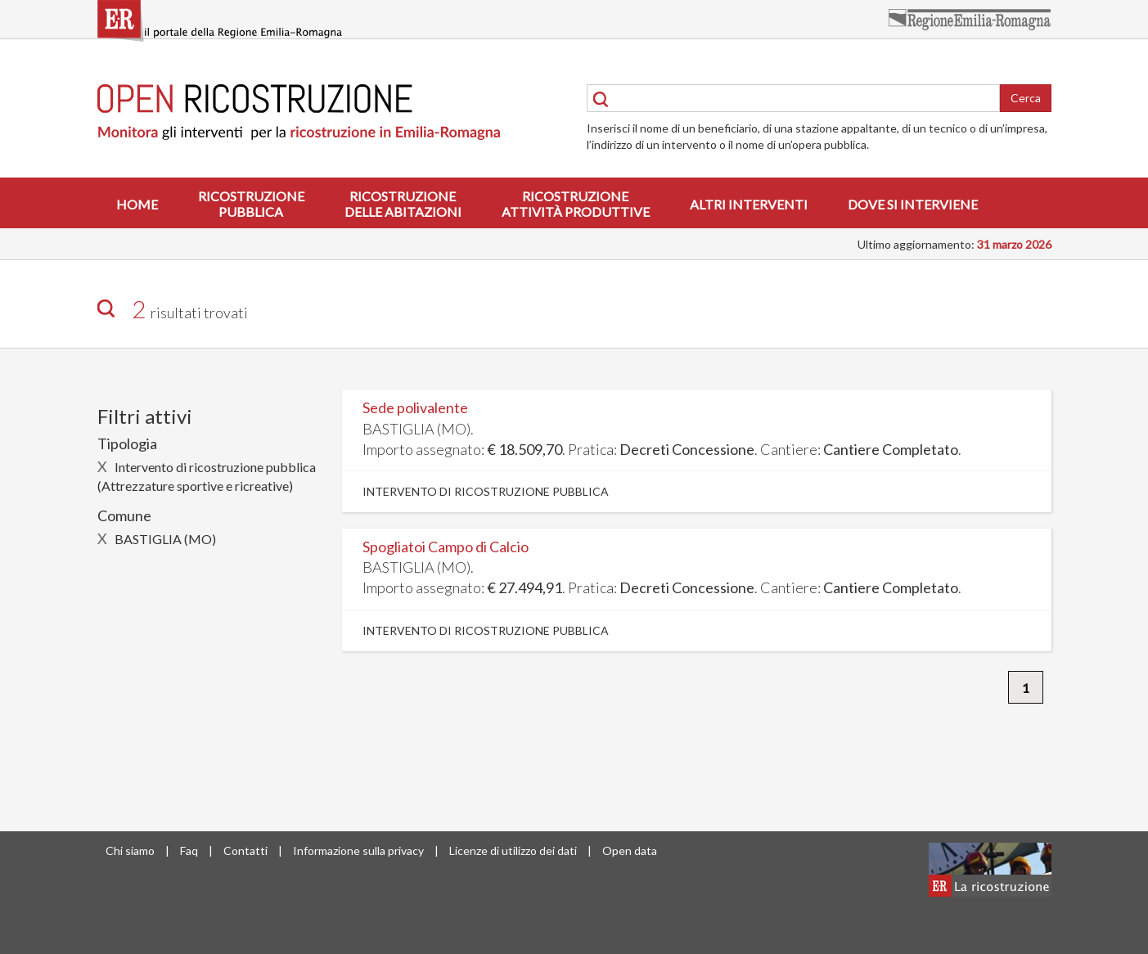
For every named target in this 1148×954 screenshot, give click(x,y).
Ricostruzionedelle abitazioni (402, 203)
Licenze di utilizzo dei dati (513, 850)
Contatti (245, 850)
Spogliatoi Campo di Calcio (445, 547)
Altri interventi (749, 204)
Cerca (1026, 98)
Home (137, 204)
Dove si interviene (913, 204)
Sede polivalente (415, 407)
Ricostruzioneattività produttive (576, 203)
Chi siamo (130, 850)
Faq (189, 850)
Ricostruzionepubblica (251, 203)
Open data (629, 850)
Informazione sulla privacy (358, 850)
